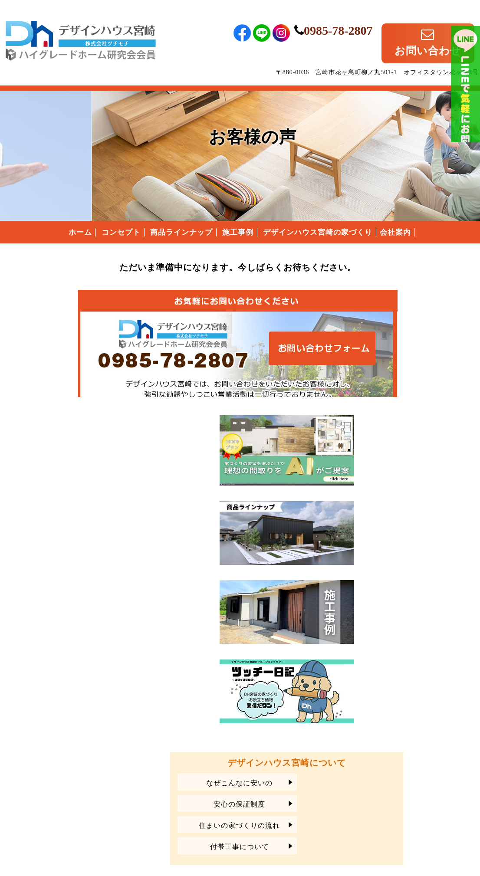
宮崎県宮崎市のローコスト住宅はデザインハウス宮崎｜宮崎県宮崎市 (80, 27)
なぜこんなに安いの (405, 597)
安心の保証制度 (405, 619)
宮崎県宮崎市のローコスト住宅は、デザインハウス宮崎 (80, 779)
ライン (465, 130)
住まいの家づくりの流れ (404, 640)
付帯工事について (404, 661)
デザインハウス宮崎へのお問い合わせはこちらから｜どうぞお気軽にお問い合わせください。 (168, 335)
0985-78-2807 (372, 20)
